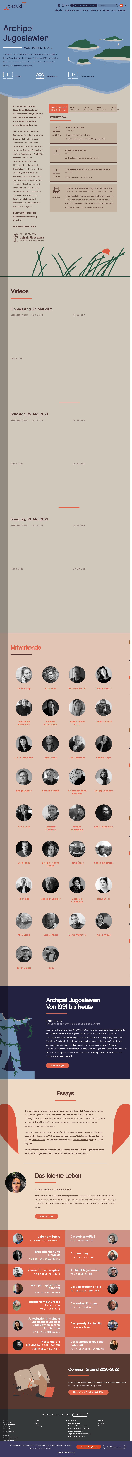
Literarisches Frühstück (76, 1436)
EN (125, 5)
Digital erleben (72, 10)
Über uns (122, 10)
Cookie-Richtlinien (9, 1440)
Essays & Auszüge (74, 1423)
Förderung (96, 10)
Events (86, 10)
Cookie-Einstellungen (66, 1452)
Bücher (105, 10)
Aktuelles (59, 10)
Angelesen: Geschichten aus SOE (79, 1434)
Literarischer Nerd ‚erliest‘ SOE (79, 1428)
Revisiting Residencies (75, 1431)
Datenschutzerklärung (10, 1438)
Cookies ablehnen (114, 1447)
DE (121, 5)
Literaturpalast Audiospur (77, 1426)
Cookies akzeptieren (88, 1447)
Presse (114, 10)
